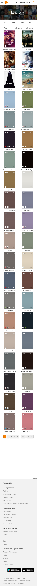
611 (23, 436)
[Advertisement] (18, 459)
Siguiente (30, 436)
